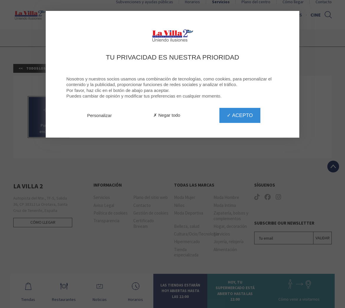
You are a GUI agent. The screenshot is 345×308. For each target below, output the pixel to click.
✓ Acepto (240, 115)
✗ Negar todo (166, 115)
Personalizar (99, 115)
